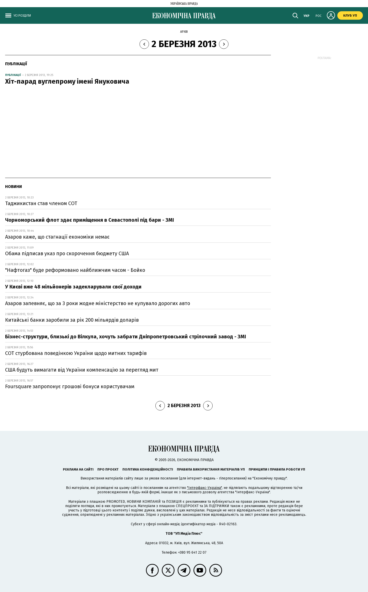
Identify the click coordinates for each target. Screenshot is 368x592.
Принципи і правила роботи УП (277, 469)
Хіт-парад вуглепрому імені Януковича (67, 81)
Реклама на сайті (78, 469)
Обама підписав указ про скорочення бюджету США (67, 253)
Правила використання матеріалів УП (211, 469)
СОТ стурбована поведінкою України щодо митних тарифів (76, 353)
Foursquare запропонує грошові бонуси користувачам (69, 386)
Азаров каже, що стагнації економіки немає (57, 237)
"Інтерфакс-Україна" (204, 488)
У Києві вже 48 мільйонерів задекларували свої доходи (73, 287)
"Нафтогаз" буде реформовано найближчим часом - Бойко (75, 270)
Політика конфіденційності (147, 469)
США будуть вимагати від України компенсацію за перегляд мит (81, 370)
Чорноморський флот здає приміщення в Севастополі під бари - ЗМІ (89, 220)
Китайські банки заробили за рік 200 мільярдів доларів (72, 320)
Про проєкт (108, 469)
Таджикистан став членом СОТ (41, 203)
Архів (184, 31)
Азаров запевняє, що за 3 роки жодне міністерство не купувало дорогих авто (97, 303)
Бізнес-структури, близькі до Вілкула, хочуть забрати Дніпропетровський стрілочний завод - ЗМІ (125, 336)
